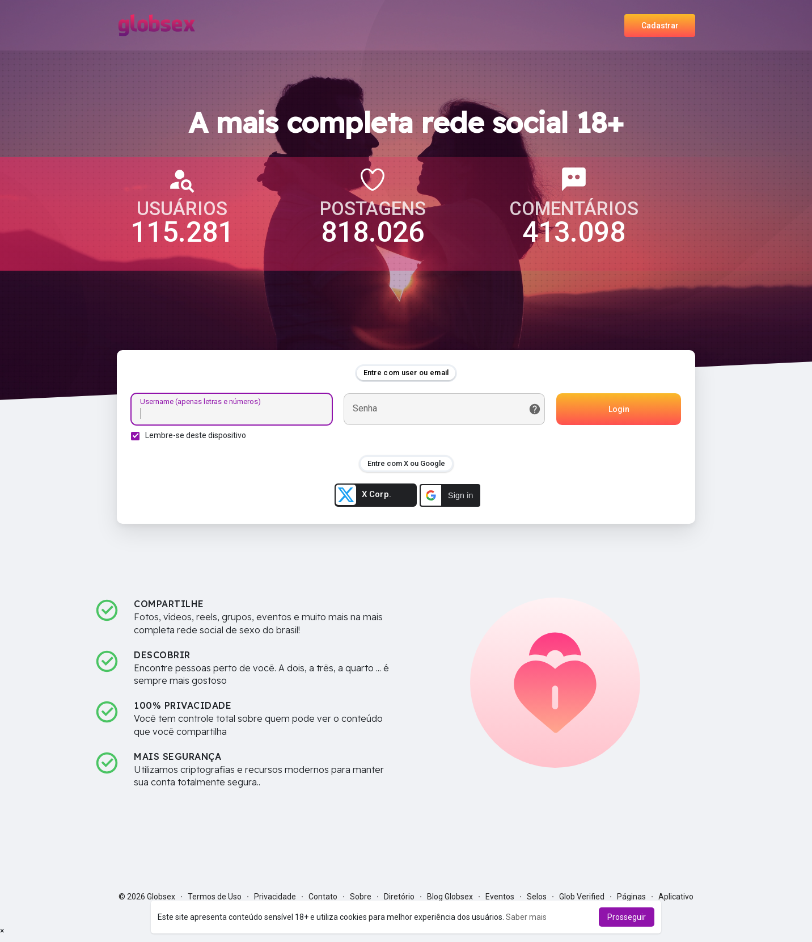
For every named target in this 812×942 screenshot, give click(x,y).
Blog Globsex (450, 896)
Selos (537, 896)
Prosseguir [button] (626, 917)
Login (618, 409)
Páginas (631, 896)
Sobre (360, 896)
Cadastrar (660, 25)
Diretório (399, 896)
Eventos (499, 896)
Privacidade (275, 896)
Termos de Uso (215, 896)
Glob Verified (581, 896)
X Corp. (363, 495)
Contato (322, 896)
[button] (450, 495)
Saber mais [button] (526, 917)
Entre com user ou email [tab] (406, 372)
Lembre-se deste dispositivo (195, 435)
